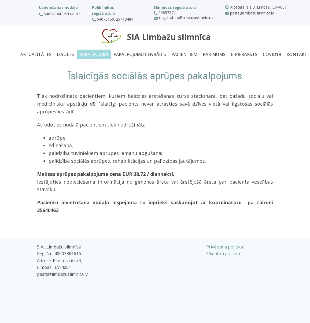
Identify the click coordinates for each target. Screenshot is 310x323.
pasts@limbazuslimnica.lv (249, 13)
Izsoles (65, 54)
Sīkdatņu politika (223, 254)
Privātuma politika (224, 247)
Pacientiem (184, 54)
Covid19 (272, 54)
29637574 (165, 12)
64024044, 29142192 (59, 14)
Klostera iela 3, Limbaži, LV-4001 (256, 7)
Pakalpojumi (93, 54)
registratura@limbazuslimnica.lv (183, 18)
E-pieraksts (244, 54)
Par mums (214, 54)
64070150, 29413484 (113, 19)
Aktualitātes (35, 54)
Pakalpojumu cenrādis (139, 54)
